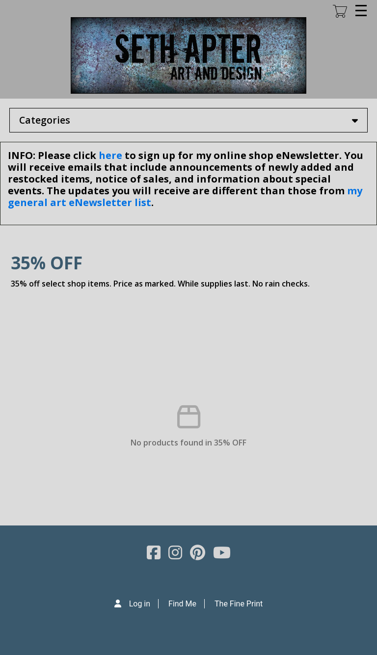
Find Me (182, 603)
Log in (139, 603)
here (110, 155)
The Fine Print (239, 603)
